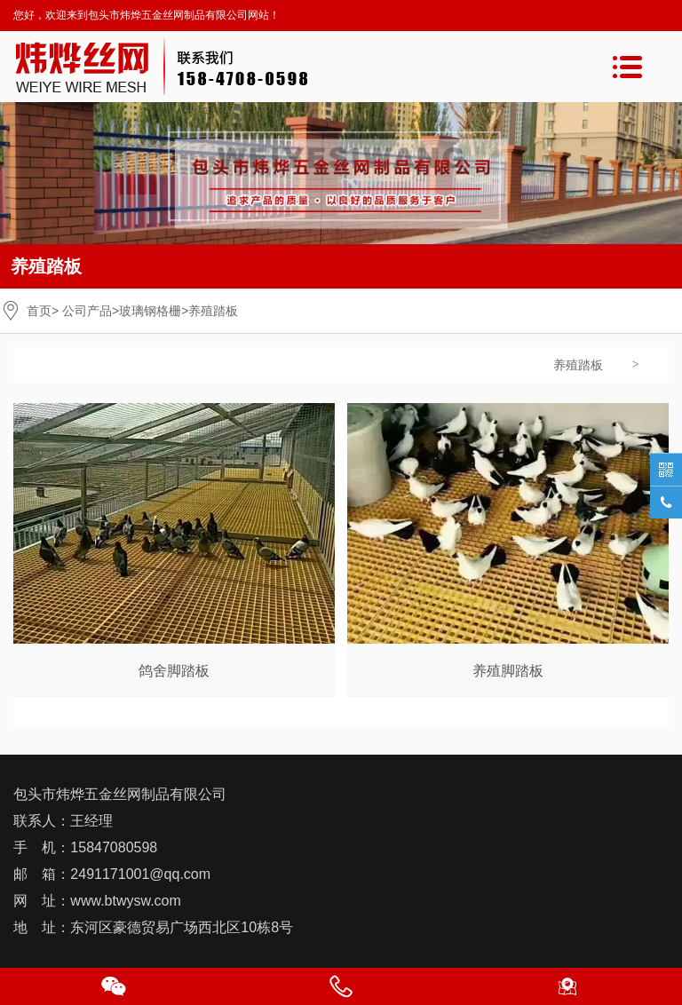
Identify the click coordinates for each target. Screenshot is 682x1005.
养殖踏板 (578, 365)
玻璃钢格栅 (150, 311)
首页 (39, 311)
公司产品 (87, 311)
